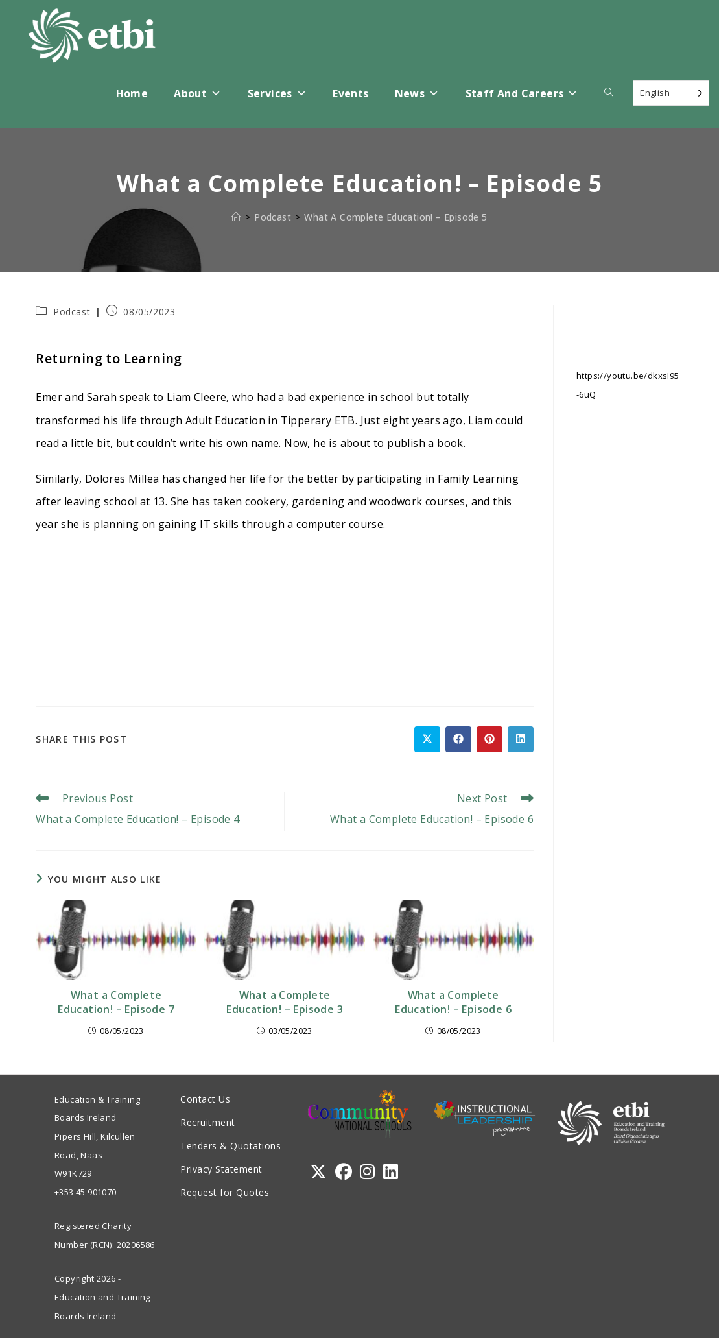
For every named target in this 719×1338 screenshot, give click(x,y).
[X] (318, 1171)
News (417, 94)
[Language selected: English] (671, 93)
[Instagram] (367, 1171)
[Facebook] (343, 1171)
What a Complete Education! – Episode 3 (284, 1002)
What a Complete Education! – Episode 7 (116, 1002)
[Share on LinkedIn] (521, 739)
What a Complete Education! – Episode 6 (453, 1002)
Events (350, 93)
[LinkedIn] (390, 1171)
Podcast (71, 311)
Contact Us (205, 1099)
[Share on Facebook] (458, 739)
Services (277, 94)
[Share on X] (427, 739)
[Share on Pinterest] (489, 739)
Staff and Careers (522, 94)
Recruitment (207, 1122)
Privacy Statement (221, 1169)
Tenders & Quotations (230, 1146)
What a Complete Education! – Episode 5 (395, 217)
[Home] (236, 217)
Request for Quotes (224, 1192)
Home (132, 93)
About (197, 94)
